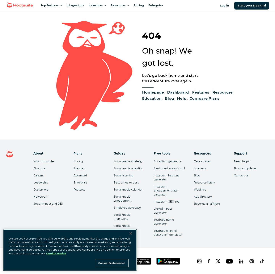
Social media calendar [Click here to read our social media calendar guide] (128, 189)
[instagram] (199, 261)
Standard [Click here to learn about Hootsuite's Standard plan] (80, 168)
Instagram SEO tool (167, 201)
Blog (169, 98)
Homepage (153, 92)
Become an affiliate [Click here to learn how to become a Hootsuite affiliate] (207, 203)
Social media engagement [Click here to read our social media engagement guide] (123, 198)
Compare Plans (204, 98)
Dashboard (178, 92)
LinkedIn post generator (163, 210)
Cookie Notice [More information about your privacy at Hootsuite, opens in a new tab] (56, 253)
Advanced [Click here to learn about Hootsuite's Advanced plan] (80, 175)
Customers (40, 189)
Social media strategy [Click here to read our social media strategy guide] (128, 161)
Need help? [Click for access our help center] (241, 161)
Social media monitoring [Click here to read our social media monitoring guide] (122, 216)
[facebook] (209, 261)
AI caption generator (167, 161)
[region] (70, 250)
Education (152, 98)
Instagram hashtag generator (166, 177)
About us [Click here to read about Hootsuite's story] (39, 168)
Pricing (78, 161)
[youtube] (229, 261)
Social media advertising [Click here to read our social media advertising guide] (122, 228)
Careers (38, 175)
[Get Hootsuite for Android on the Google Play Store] (168, 261)
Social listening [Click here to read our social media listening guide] (123, 175)
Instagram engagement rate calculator (166, 190)
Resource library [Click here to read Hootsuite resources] (204, 182)
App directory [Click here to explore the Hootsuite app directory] (203, 196)
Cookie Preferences (111, 262)
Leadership (40, 182)
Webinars (200, 189)
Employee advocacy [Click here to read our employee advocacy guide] (127, 207)
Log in (224, 5)
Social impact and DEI (48, 203)
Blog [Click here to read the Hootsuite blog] (197, 175)
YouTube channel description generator (168, 232)
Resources (222, 92)
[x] (218, 261)
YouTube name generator (164, 221)
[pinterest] (251, 261)
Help (181, 98)
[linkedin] (241, 261)
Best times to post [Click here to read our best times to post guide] (126, 182)
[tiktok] (262, 261)
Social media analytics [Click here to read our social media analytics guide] (128, 168)
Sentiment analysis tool (169, 168)
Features (200, 92)
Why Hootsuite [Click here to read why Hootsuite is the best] (43, 161)
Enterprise (80, 182)
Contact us (241, 175)
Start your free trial (251, 5)
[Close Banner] (130, 233)
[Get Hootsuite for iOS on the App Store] (141, 261)
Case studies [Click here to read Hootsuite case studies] (202, 161)
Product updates (245, 168)
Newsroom (40, 196)
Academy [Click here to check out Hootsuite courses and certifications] (200, 168)
